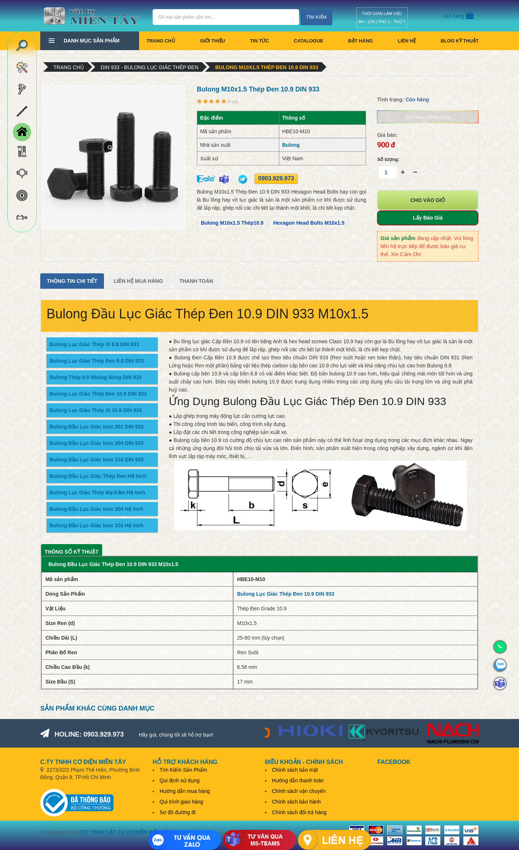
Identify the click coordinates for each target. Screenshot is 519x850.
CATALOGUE (308, 41)
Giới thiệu (212, 41)
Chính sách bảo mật (295, 770)
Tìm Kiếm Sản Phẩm (183, 770)
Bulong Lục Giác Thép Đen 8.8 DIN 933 (96, 361)
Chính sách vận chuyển (299, 791)
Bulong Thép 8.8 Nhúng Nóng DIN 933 (95, 377)
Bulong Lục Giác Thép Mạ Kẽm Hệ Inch (97, 492)
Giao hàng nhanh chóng (428, 117)
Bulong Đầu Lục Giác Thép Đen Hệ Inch (97, 476)
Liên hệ (406, 41)
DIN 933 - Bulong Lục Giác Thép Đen (149, 67)
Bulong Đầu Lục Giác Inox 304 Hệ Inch (96, 509)
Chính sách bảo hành (296, 802)
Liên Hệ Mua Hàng (138, 281)
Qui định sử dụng (179, 780)
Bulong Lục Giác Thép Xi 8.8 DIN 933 (94, 344)
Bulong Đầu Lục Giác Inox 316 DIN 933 (96, 460)
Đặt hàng (360, 41)
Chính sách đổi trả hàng (299, 812)
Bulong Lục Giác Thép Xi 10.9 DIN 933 (95, 410)
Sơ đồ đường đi (177, 812)
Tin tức (259, 41)
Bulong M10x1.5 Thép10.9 (232, 223)
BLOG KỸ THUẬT (460, 41)
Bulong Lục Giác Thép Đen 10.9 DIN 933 (98, 394)
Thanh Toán (196, 281)
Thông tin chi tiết (72, 281)
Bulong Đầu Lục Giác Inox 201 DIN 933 (96, 427)
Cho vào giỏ (427, 200)
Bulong (291, 145)
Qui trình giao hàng (181, 802)
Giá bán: (387, 135)
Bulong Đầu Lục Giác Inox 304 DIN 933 (96, 443)
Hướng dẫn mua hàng (185, 791)
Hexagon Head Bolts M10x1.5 (308, 223)
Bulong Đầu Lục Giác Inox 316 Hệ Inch (96, 525)
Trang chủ (160, 41)
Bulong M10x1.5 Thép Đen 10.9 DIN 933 (266, 67)
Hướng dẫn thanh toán (298, 780)
